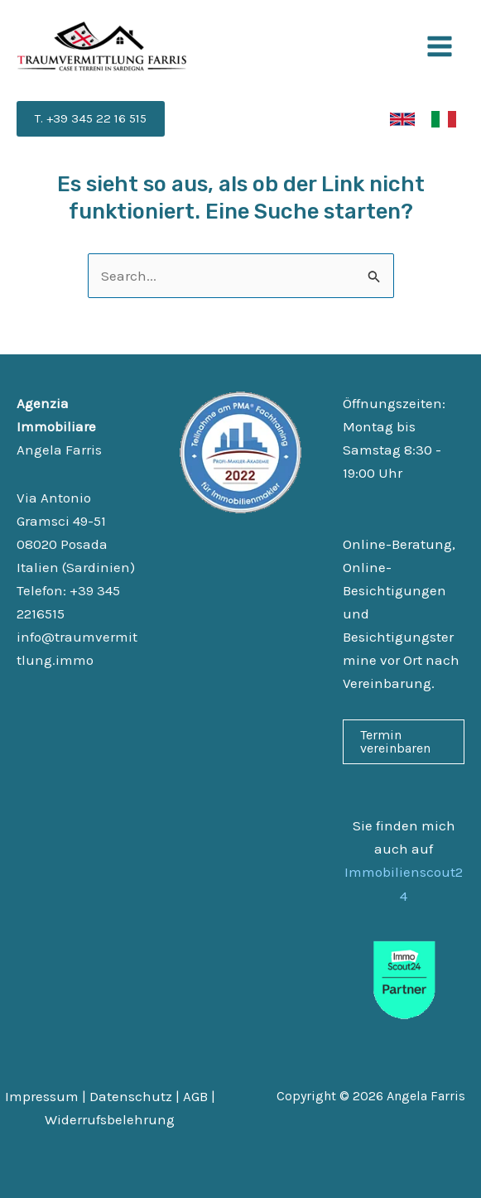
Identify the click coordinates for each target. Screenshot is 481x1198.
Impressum (42, 1096)
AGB (195, 1096)
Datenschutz (130, 1096)
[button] (91, 119)
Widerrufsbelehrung (110, 1119)
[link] (402, 119)
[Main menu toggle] (440, 46)
